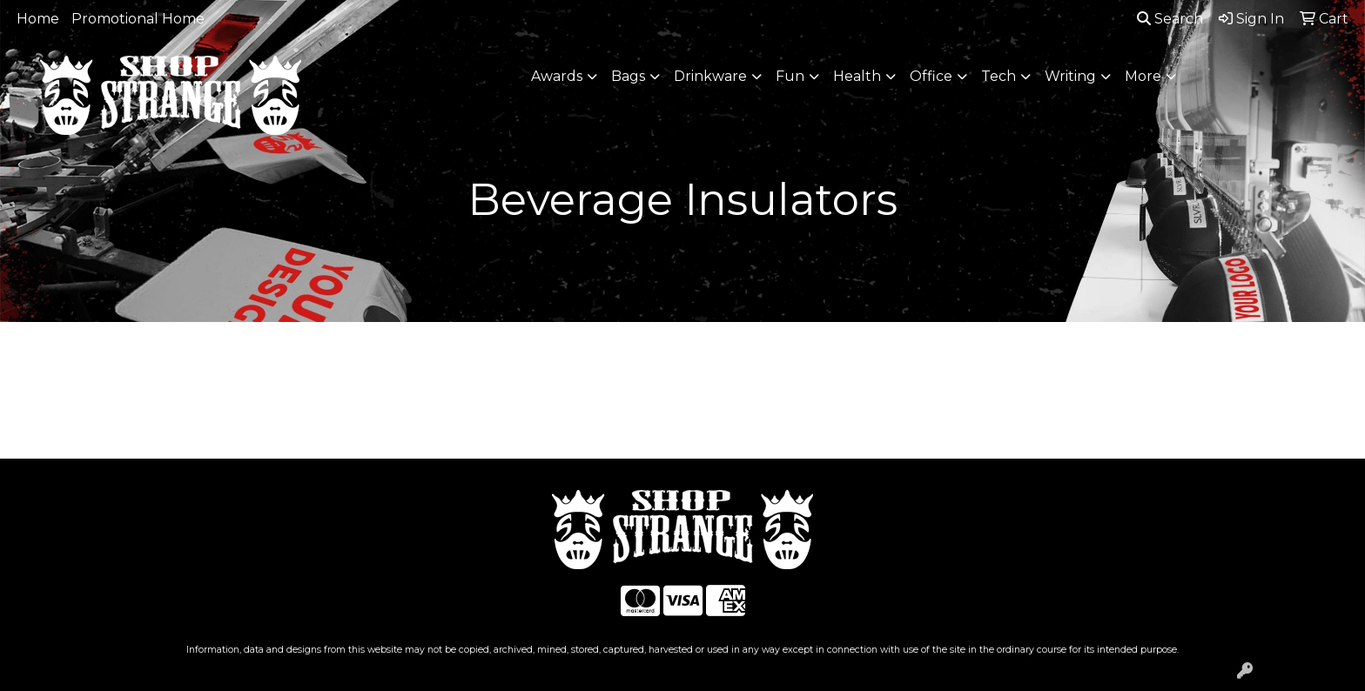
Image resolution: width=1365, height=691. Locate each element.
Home (38, 18)
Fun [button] (790, 76)
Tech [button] (998, 76)
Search (1170, 18)
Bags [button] (628, 76)
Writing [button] (1070, 76)
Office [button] (931, 76)
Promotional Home (138, 18)
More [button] (1143, 76)
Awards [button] (556, 76)
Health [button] (857, 76)
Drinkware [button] (710, 76)
